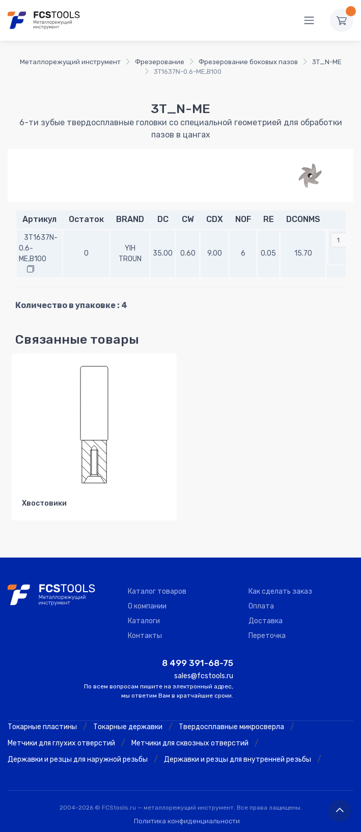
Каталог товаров (157, 591)
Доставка (265, 621)
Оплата (261, 606)
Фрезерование (159, 62)
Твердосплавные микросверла (231, 727)
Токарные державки (127, 727)
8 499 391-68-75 (197, 663)
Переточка (267, 635)
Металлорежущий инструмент (70, 62)
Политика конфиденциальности (187, 821)
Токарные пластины (42, 727)
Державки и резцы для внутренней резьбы (237, 759)
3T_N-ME (327, 62)
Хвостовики (44, 503)
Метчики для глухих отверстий (61, 743)
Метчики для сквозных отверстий (189, 743)
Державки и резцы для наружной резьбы (78, 759)
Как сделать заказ (280, 591)
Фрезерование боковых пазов (248, 62)
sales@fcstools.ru (203, 676)
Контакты (145, 635)
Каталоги (144, 621)
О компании (147, 606)
